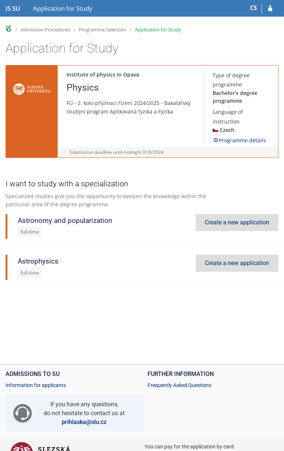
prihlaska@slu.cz (84, 421)
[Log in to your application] (270, 8)
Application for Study (158, 29)
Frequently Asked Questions (180, 385)
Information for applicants (36, 385)
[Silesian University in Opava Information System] (13, 8)
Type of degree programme (231, 80)
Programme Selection (102, 29)
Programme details (239, 140)
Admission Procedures (45, 29)
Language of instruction (228, 116)
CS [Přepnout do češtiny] (253, 8)
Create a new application (237, 222)
